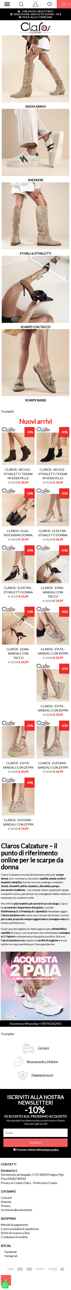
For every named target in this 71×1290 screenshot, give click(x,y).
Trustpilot (7, 411)
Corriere (43, 1048)
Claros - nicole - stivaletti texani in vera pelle (18, 474)
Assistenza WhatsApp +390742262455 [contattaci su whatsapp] (35, 1023)
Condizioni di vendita (14, 1237)
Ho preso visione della (37, 1149)
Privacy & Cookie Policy (16, 1183)
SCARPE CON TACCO (35, 327)
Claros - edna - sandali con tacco (53, 592)
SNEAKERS (35, 180)
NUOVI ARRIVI (35, 106)
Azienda (6, 1202)
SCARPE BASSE (35, 400)
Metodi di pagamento (14, 1224)
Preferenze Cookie (45, 1183)
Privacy (6, 1206)
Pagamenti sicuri (42, 1075)
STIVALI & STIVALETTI (35, 253)
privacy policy (50, 1149)
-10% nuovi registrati (35, 11)
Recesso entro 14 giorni (42, 1061)
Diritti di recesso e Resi (15, 1233)
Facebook (11, 1252)
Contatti (6, 1198)
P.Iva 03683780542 (13, 1178)
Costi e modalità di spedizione (20, 1229)
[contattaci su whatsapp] (5, 1284)
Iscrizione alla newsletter (16, 1210)
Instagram (11, 1256)
